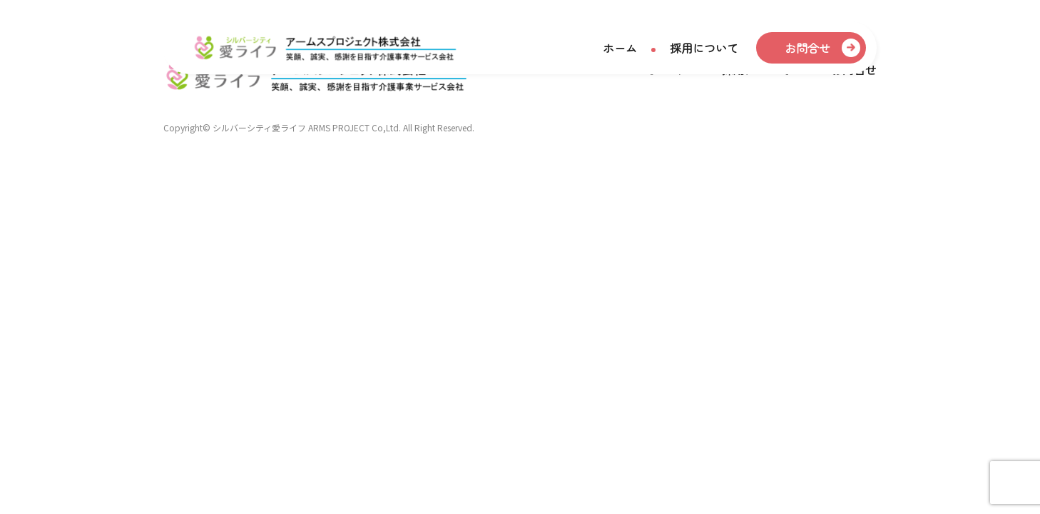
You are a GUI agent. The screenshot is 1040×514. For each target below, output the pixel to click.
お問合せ (807, 49)
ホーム (620, 49)
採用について (704, 49)
